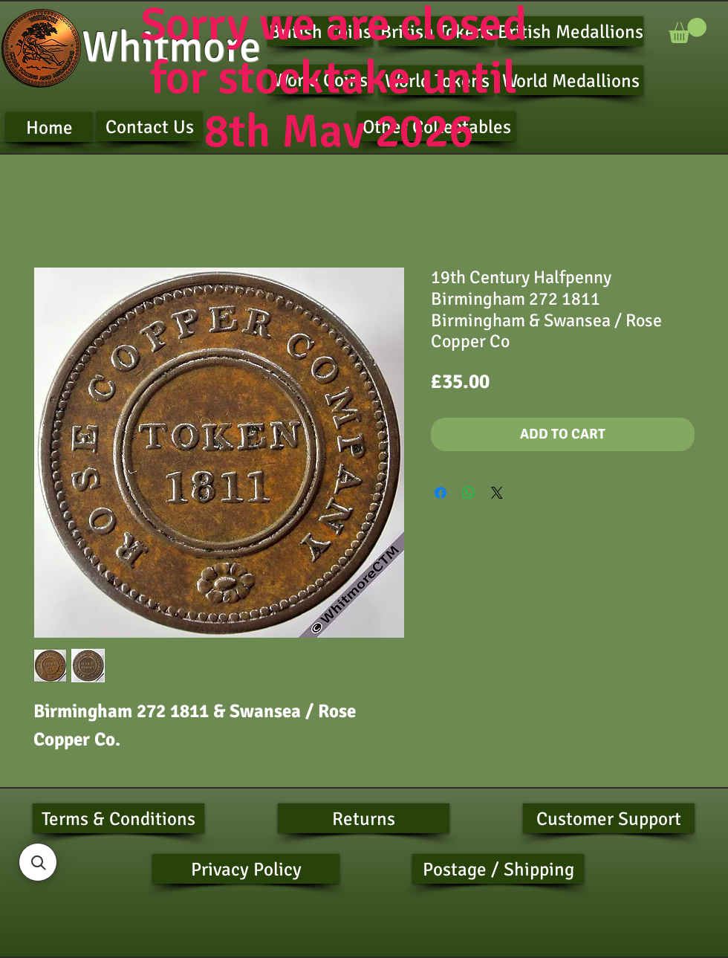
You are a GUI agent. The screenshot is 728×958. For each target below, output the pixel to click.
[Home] (49, 127)
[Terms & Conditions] (118, 818)
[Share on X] (497, 493)
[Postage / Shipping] (498, 869)
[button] (687, 30)
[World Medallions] (570, 80)
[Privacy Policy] (245, 869)
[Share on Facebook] (440, 493)
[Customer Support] (609, 818)
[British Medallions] (570, 31)
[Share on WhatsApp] (469, 493)
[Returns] (363, 818)
